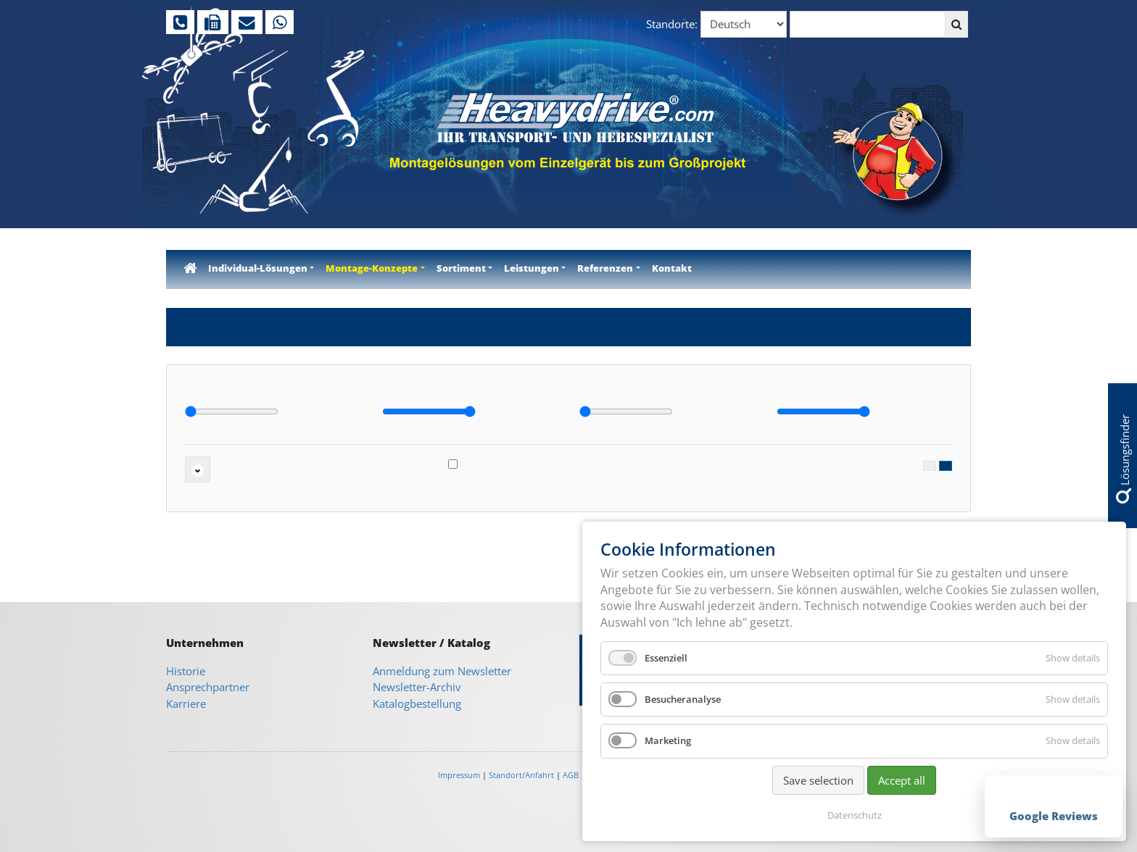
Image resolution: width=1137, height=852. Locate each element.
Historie (185, 671)
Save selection (818, 780)
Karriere (186, 703)
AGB (571, 774)
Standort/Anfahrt (521, 774)
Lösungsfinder (1123, 459)
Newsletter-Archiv (417, 687)
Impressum (459, 774)
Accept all (901, 780)
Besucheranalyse (683, 699)
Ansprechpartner (207, 687)
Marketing (668, 740)
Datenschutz (854, 815)
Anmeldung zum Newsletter (442, 671)
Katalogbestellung (417, 703)
